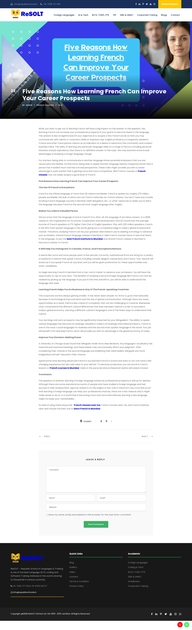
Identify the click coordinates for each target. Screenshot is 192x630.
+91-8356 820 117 (39, 586)
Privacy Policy (76, 586)
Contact (175, 15)
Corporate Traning (147, 15)
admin (29, 105)
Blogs (164, 15)
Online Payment (169, 4)
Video (72, 572)
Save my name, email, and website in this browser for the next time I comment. (90, 514)
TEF (114, 15)
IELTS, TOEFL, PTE (100, 15)
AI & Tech (83, 15)
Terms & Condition (79, 581)
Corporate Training (138, 586)
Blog (71, 562)
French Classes (45, 105)
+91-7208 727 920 (51, 4)
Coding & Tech (135, 567)
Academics (134, 581)
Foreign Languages (64, 15)
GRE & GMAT (126, 15)
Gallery (73, 567)
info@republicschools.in (25, 4)
